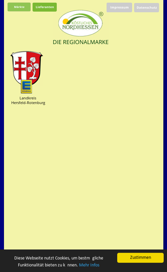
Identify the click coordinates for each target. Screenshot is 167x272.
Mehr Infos (89, 265)
